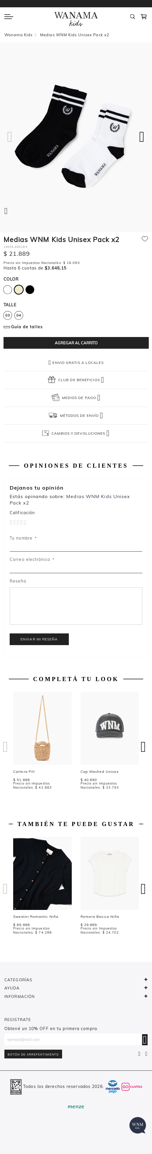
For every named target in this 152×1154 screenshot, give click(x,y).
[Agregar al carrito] (76, 343)
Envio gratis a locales (77, 362)
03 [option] (7, 315)
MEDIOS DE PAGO (79, 397)
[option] (8, 290)
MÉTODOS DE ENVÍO (79, 415)
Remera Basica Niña (100, 916)
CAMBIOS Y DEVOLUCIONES (78, 433)
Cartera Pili (24, 771)
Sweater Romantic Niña (35, 916)
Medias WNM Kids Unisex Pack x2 (74, 34)
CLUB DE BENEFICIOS (79, 380)
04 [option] (18, 315)
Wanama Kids (18, 34)
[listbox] (76, 291)
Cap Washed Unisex (100, 771)
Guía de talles (27, 326)
